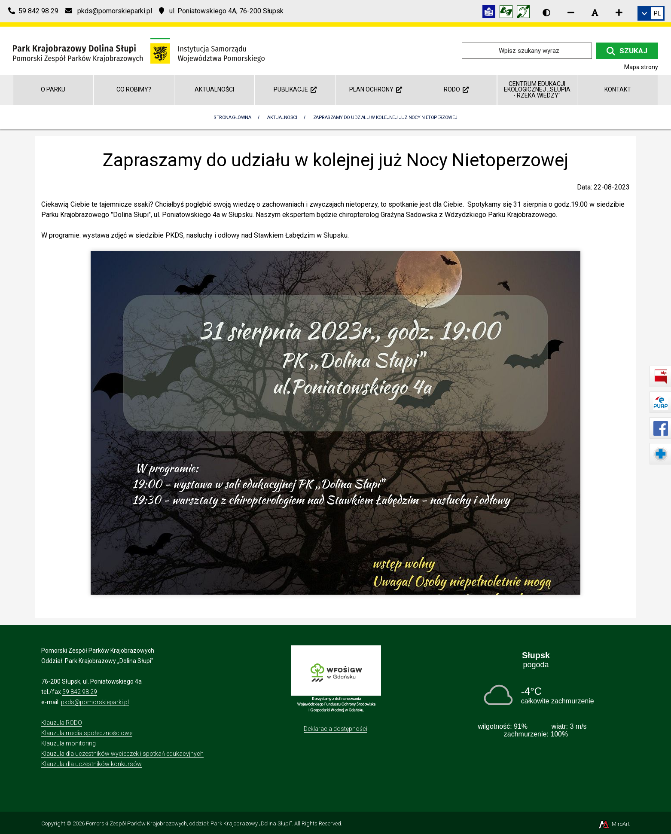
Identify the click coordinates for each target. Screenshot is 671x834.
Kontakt (617, 89)
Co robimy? (133, 89)
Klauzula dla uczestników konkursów (91, 764)
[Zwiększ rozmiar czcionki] (619, 12)
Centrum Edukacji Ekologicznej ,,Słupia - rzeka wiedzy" (537, 89)
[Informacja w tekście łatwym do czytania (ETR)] (491, 13)
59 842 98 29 (79, 691)
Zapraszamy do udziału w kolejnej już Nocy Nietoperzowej (385, 117)
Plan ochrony (375, 89)
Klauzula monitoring (68, 743)
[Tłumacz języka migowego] (508, 13)
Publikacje (295, 89)
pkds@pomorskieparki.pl (95, 702)
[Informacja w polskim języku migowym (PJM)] (525, 13)
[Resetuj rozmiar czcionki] (595, 12)
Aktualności (214, 89)
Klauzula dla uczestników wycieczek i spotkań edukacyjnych (122, 753)
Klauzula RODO (61, 722)
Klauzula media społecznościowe (86, 733)
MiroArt (614, 824)
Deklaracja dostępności (335, 728)
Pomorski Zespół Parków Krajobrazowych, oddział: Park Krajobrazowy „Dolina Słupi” (189, 823)
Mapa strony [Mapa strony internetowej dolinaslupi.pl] (641, 67)
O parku (53, 89)
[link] (651, 13)
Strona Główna (232, 117)
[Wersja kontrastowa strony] (546, 12)
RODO (456, 89)
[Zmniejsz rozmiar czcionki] (571, 12)
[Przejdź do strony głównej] (139, 50)
